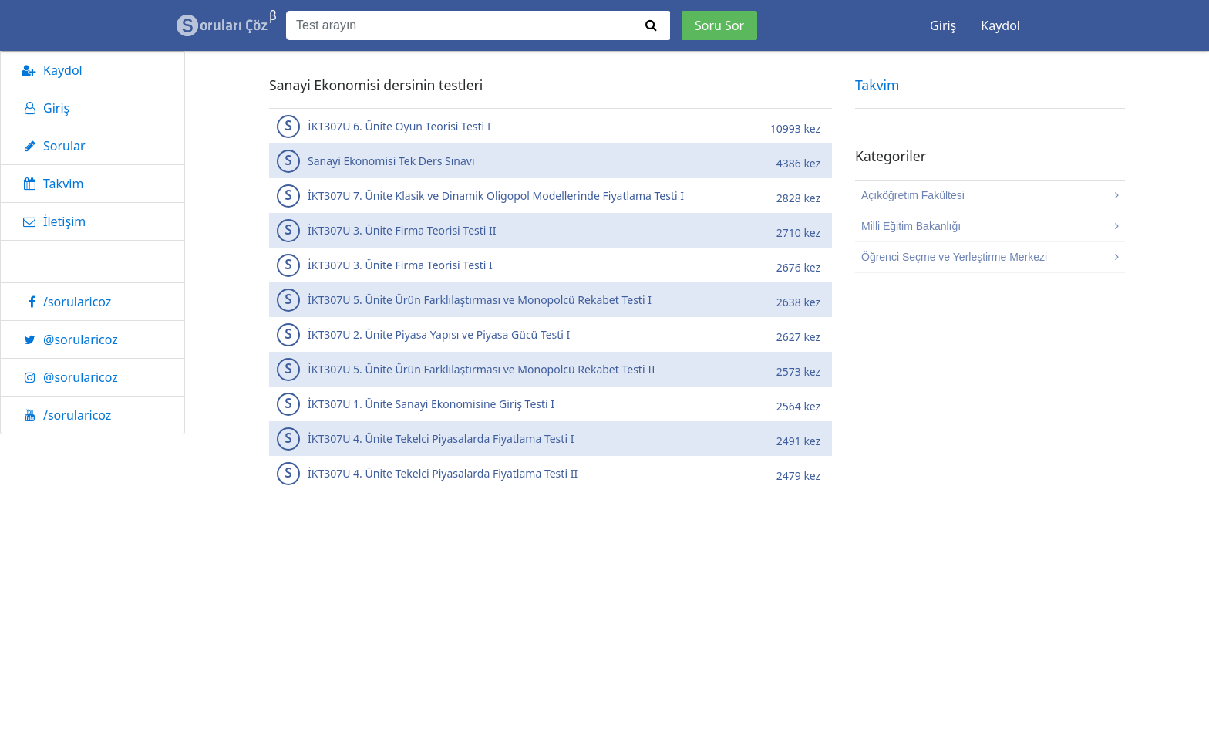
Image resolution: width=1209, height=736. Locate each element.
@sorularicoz (67, 339)
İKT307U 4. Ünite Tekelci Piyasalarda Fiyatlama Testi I (552, 438)
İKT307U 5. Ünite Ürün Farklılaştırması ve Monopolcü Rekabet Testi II (552, 369)
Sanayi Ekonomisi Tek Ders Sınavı (552, 160)
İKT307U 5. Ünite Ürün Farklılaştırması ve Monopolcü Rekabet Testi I (552, 299)
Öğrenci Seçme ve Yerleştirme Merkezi (990, 257)
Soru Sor (719, 25)
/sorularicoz (63, 301)
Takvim (49, 183)
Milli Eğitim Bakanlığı (990, 226)
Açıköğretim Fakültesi (990, 195)
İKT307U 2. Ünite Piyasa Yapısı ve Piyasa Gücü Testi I (552, 334)
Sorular (51, 145)
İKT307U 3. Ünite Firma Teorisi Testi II (552, 230)
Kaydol (1000, 25)
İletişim (51, 221)
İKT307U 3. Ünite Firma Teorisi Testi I (552, 265)
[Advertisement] (550, 623)
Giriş (943, 25)
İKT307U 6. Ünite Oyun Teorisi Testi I (552, 126)
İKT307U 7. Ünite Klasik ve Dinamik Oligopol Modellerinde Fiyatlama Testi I (552, 195)
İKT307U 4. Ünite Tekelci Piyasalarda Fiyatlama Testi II (552, 473)
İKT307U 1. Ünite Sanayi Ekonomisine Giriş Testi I (552, 403)
